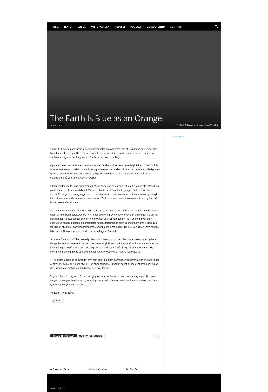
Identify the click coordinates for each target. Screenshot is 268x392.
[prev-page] (154, 336)
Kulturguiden (100, 26)
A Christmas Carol (60, 369)
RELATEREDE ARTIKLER (63, 336)
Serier (82, 26)
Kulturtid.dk (178, 137)
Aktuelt (120, 26)
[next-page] (158, 336)
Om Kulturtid (155, 26)
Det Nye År (131, 369)
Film (56, 26)
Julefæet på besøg (97, 369)
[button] (216, 27)
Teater (68, 26)
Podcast (135, 26)
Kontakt (175, 26)
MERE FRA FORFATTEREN (90, 336)
